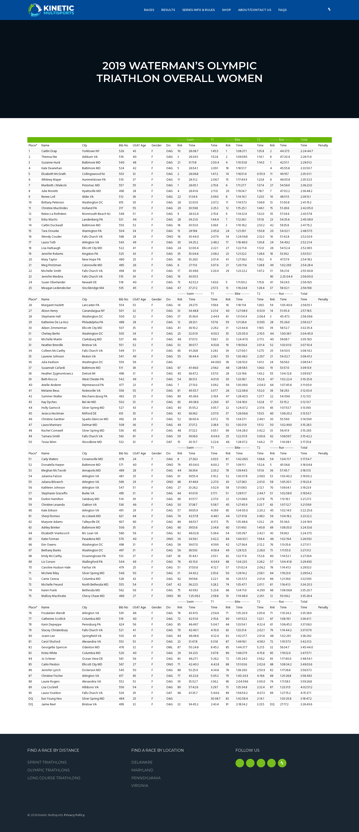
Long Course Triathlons (53, 778)
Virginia (139, 785)
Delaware (141, 762)
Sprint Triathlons (47, 762)
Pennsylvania (146, 778)
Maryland (142, 770)
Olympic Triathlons (48, 770)
